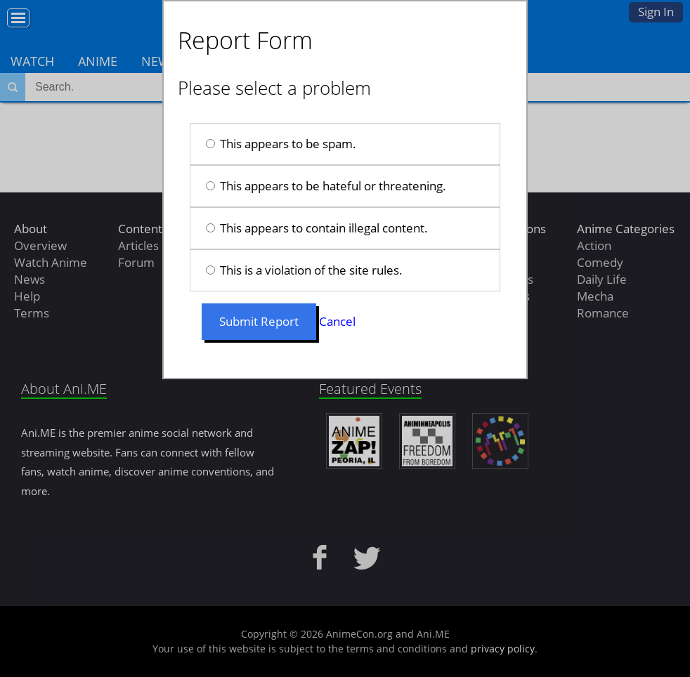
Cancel (337, 321)
